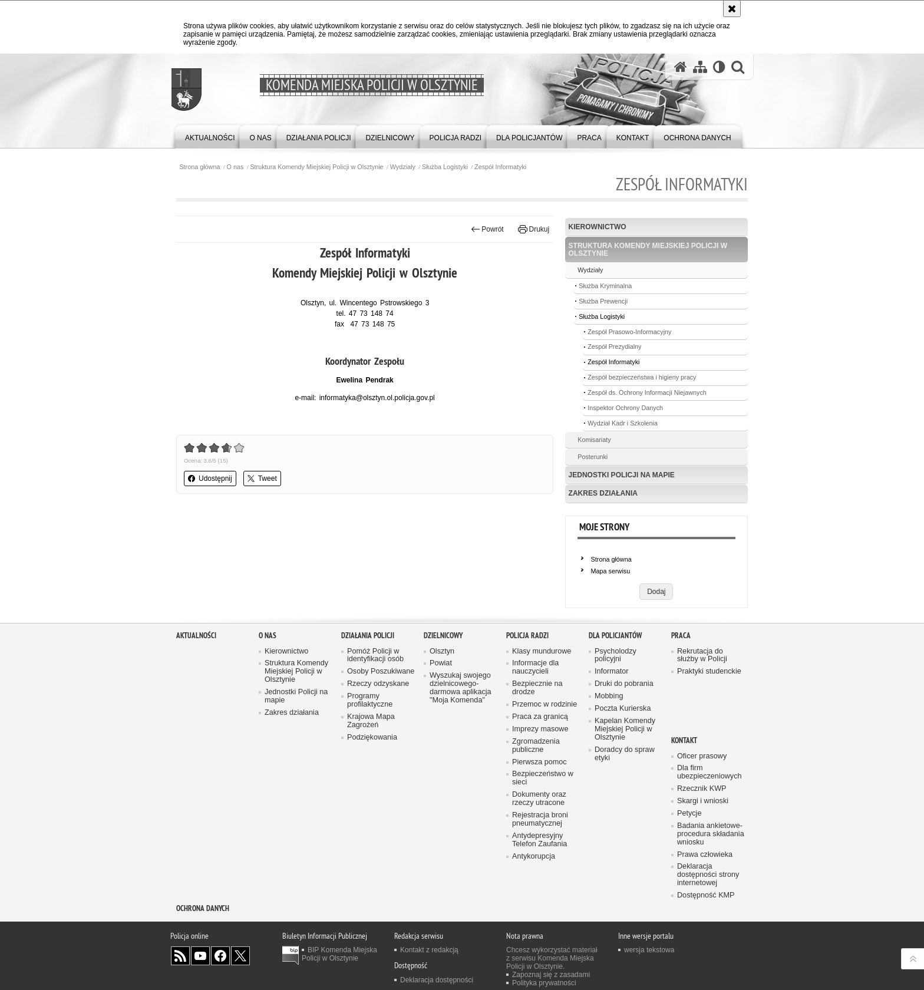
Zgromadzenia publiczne (536, 746)
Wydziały (402, 167)
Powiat (441, 663)
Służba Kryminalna (605, 285)
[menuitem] (210, 135)
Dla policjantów (615, 636)
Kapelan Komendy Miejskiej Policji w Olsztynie (625, 729)
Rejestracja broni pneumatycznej (540, 819)
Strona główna (199, 167)
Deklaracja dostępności (436, 980)
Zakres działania (603, 493)
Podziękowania (372, 737)
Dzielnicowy (443, 636)
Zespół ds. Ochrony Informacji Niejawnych (647, 392)
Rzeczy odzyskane (378, 684)
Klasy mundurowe (541, 651)
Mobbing (609, 696)
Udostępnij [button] (210, 478)
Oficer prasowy (702, 756)
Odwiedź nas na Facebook (220, 955)
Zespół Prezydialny (614, 346)
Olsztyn (442, 651)
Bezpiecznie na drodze (537, 688)
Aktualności (196, 636)
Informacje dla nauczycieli (535, 667)
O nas (235, 167)
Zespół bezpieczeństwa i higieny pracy (642, 377)
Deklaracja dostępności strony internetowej (708, 875)
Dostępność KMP (706, 895)
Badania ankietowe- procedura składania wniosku (710, 834)
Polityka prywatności (544, 983)
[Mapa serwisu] (700, 67)
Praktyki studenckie (709, 671)
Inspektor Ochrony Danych (625, 407)
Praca (681, 636)
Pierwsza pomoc (539, 762)
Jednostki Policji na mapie (622, 475)
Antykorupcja (533, 856)
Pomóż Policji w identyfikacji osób (375, 656)
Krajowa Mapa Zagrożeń (371, 721)
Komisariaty (594, 439)
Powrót (487, 229)
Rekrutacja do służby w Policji (702, 656)
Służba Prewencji (603, 301)
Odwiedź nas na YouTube (200, 955)
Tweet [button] (262, 478)
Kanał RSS (180, 955)
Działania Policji (367, 636)
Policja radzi (527, 636)
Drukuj (533, 229)
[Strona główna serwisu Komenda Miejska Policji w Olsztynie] (680, 67)
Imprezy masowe (540, 729)
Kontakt (684, 740)
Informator (612, 671)
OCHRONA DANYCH (202, 908)
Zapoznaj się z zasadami (551, 975)
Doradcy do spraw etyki (625, 754)
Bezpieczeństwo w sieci (542, 778)
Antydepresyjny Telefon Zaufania (539, 840)
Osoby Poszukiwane (380, 671)
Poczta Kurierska (623, 708)
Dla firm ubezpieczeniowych (709, 772)
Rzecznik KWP (701, 789)
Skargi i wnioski (702, 801)
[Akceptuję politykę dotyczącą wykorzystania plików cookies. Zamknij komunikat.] (732, 8)
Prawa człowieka (704, 855)
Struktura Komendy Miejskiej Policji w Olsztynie (316, 167)
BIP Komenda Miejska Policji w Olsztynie (339, 954)
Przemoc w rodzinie (544, 704)
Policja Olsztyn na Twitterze (240, 955)
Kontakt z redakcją (429, 950)
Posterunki (593, 456)
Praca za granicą (540, 717)
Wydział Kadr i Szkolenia (623, 423)
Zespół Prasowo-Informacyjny (629, 331)
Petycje (689, 813)
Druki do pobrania (624, 684)
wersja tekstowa (649, 950)
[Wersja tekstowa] (719, 67)
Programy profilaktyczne (369, 700)
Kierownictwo (597, 227)
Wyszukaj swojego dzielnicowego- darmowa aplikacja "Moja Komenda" (460, 688)
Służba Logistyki (445, 167)
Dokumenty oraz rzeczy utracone (539, 799)
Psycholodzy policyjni (615, 656)
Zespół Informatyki (500, 167)
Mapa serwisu (611, 571)
